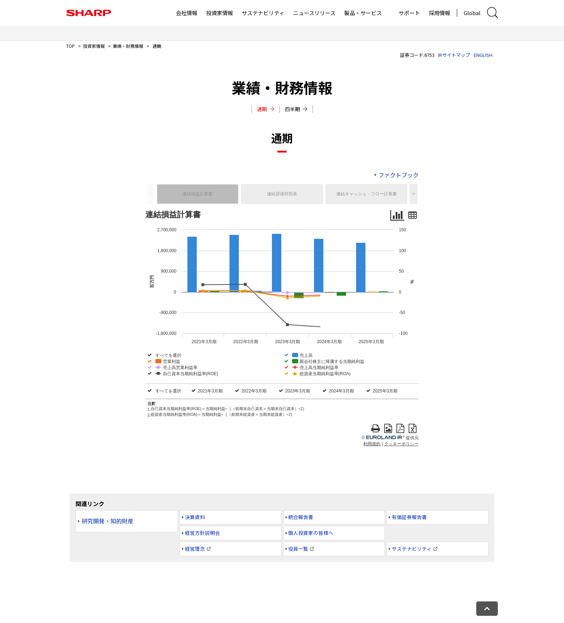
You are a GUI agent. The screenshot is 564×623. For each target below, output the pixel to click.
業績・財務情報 (128, 46)
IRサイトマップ (454, 54)
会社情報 (186, 13)
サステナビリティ (263, 13)
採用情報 (439, 13)
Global (472, 13)
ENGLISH (483, 54)
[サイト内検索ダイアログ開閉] (492, 12)
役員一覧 (298, 548)
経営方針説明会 (202, 532)
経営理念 (195, 548)
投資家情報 (219, 13)
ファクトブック (398, 174)
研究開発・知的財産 (107, 521)
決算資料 (195, 516)
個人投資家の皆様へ (310, 532)
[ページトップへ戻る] (487, 608)
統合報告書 (300, 516)
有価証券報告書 (409, 516)
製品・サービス (363, 13)
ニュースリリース (314, 13)
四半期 (296, 109)
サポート (409, 13)
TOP (70, 46)
